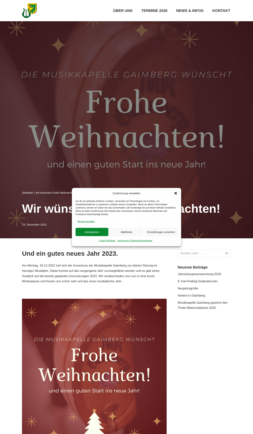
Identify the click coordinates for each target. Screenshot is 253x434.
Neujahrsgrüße (188, 288)
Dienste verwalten (86, 221)
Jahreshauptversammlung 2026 (199, 274)
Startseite (27, 192)
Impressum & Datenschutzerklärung (134, 240)
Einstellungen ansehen (161, 231)
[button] (175, 193)
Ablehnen (126, 231)
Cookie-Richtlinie (107, 240)
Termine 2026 (154, 11)
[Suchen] (200, 253)
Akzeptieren (92, 231)
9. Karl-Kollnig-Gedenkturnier (198, 281)
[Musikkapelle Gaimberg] (29, 10)
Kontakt (221, 11)
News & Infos (189, 11)
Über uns (122, 11)
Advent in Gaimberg (191, 295)
